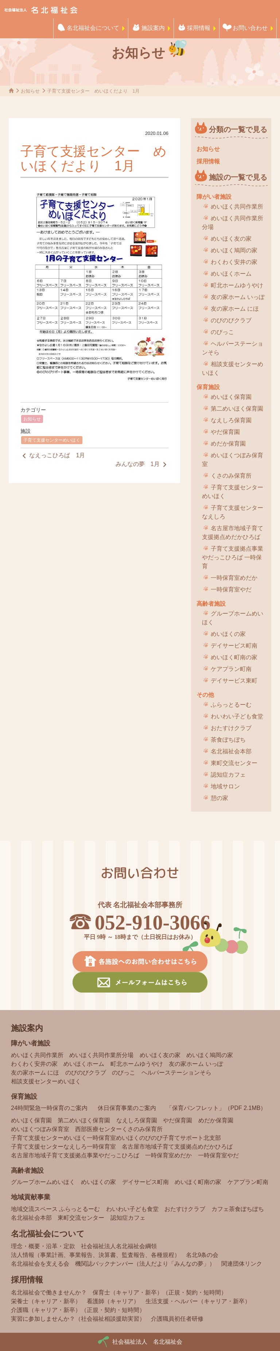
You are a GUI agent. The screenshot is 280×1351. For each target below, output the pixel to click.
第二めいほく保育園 (237, 408)
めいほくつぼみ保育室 (232, 459)
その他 (205, 695)
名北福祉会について (93, 28)
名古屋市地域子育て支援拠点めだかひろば (232, 532)
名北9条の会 (202, 1255)
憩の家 (219, 798)
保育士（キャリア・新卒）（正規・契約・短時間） (160, 1292)
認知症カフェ (228, 775)
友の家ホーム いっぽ (238, 297)
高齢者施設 (211, 604)
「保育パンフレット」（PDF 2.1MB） (216, 1108)
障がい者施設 (214, 197)
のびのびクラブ (231, 320)
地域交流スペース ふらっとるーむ (55, 1209)
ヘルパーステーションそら (232, 348)
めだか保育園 (228, 443)
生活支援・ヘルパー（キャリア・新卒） (197, 1301)
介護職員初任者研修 (177, 1319)
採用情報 (198, 28)
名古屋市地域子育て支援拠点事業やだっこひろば (75, 1155)
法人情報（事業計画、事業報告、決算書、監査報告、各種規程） (95, 1255)
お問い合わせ (250, 28)
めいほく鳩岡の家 (234, 250)
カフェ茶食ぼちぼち (237, 1209)
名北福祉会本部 (231, 751)
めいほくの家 (228, 634)
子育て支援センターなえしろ (232, 512)
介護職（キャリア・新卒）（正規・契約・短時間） (78, 1310)
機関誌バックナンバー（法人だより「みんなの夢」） (145, 1264)
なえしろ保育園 (231, 420)
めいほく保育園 (231, 397)
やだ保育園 (225, 432)
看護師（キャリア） (113, 1301)
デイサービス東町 (234, 681)
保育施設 (208, 387)
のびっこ (222, 332)
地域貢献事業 (30, 1197)
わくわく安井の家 (234, 262)
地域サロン (225, 786)
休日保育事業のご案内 (127, 1108)
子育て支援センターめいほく (51, 440)
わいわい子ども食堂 (237, 716)
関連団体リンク (241, 1264)
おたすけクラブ (231, 728)
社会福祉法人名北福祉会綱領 (119, 1246)
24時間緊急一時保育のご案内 (49, 1108)
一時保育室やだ (231, 589)
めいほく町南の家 (234, 657)
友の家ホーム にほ (235, 309)
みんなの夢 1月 (142, 464)
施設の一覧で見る (238, 177)
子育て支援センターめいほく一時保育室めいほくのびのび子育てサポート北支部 (116, 1138)
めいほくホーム (231, 274)
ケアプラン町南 (231, 669)
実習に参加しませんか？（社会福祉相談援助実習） (78, 1319)
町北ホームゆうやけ (237, 285)
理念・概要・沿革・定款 (43, 1246)
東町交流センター (234, 763)
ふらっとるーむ (231, 705)
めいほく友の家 (231, 239)
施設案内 (153, 28)
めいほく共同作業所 (237, 206)
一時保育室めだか (234, 578)
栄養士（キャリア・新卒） (46, 1301)
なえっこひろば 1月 (52, 455)
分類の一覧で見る (238, 129)
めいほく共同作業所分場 (232, 222)
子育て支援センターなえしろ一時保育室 (63, 1147)
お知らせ (32, 419)
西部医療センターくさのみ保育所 (119, 1129)
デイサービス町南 (234, 645)
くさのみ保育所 (231, 476)
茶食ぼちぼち (228, 740)
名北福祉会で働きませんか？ (49, 1292)
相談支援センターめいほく (232, 368)
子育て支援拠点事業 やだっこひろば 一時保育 (232, 557)
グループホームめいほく (232, 617)
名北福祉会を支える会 (40, 1264)
